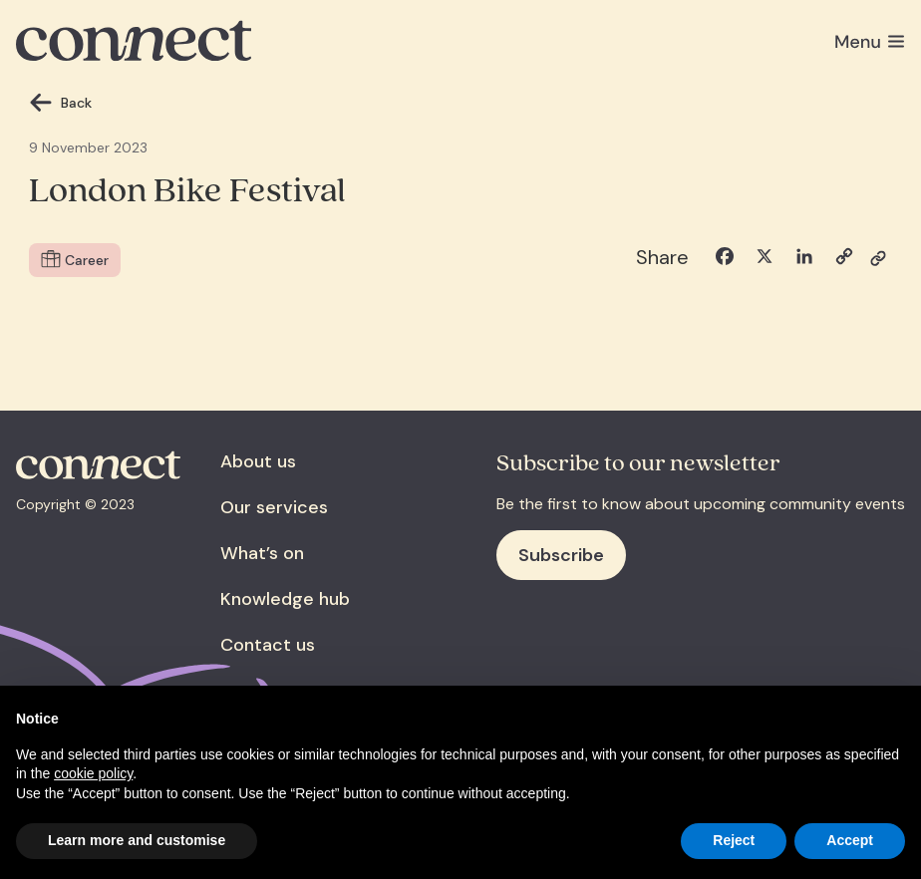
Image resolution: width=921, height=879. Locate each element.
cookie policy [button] (93, 773)
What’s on (262, 553)
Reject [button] (734, 840)
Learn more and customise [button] (136, 840)
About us (258, 461)
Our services (274, 507)
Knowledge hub (285, 599)
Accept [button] (849, 840)
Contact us (267, 645)
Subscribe (561, 555)
